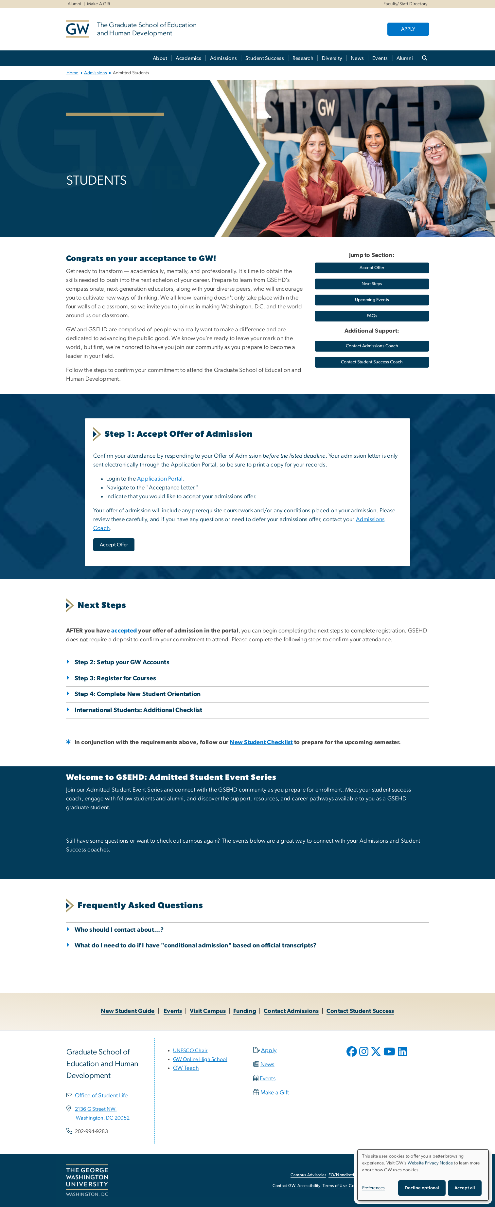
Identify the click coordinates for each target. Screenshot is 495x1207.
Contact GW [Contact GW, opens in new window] (284, 1186)
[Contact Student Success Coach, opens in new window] (372, 362)
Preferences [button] (373, 1188)
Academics (188, 58)
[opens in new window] (352, 1056)
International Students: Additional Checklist (139, 710)
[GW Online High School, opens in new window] (200, 1059)
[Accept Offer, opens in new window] (113, 544)
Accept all (464, 1188)
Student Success (264, 58)
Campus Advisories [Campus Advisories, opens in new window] (308, 1175)
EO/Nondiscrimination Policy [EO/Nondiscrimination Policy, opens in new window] (355, 1175)
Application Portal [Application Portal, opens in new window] (160, 479)
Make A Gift (99, 4)
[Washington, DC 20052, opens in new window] (103, 1118)
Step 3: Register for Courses (115, 678)
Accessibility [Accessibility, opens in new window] (308, 1186)
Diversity (332, 58)
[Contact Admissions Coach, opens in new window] (372, 346)
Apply (268, 1050)
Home (72, 73)
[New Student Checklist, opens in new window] (261, 742)
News (357, 58)
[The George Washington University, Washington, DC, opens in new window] (87, 1180)
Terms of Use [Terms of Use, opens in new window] (335, 1186)
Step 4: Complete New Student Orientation (138, 694)
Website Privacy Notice (430, 1163)
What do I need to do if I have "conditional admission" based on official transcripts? (196, 945)
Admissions (223, 58)
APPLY (408, 29)
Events (380, 58)
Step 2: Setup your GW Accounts (122, 662)
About (160, 58)
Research (302, 58)
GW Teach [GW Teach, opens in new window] (186, 1068)
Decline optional (422, 1188)
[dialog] (423, 1175)
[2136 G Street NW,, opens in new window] (96, 1109)
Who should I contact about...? (119, 930)
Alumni (74, 4)
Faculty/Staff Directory (405, 4)
